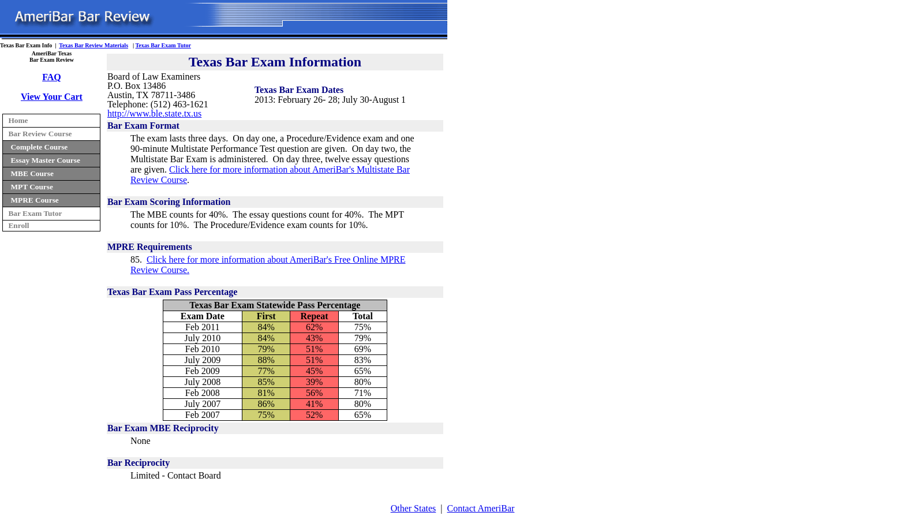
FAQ (51, 77)
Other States (413, 508)
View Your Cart (52, 97)
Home (18, 120)
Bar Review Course (40, 133)
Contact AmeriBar (481, 508)
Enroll (18, 225)
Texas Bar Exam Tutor (163, 45)
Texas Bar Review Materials (93, 45)
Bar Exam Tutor (35, 213)
